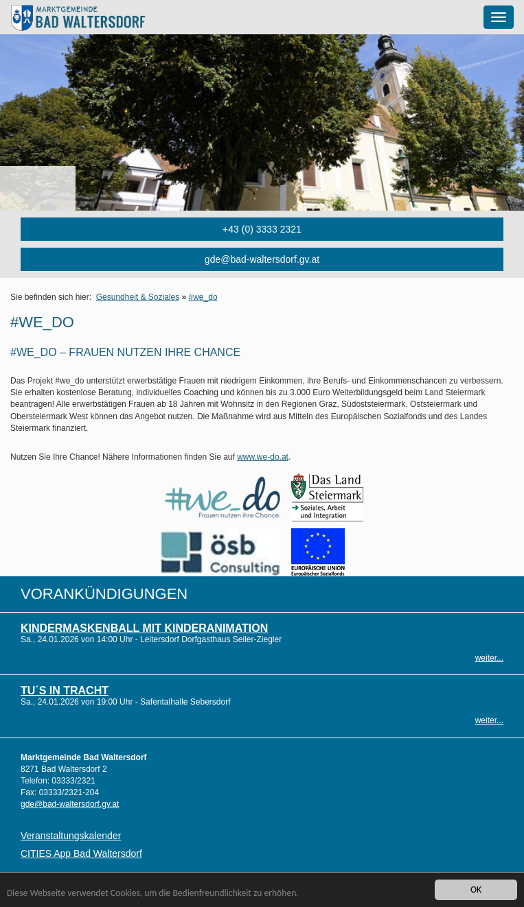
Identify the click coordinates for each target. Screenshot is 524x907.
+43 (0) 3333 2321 (262, 229)
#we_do (203, 297)
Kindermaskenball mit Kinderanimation (144, 628)
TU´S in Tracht (65, 690)
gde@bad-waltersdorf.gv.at (262, 259)
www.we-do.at (262, 457)
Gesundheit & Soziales (137, 297)
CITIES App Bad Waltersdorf (81, 853)
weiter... (489, 658)
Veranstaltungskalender (71, 835)
